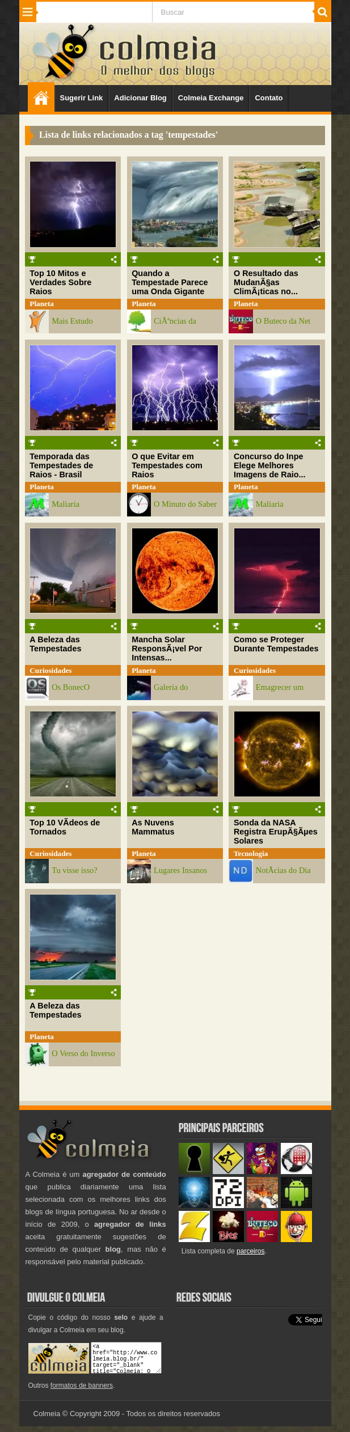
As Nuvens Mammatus (153, 827)
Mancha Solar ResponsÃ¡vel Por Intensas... (167, 648)
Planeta (41, 303)
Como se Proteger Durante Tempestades (276, 644)
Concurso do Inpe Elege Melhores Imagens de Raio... (270, 465)
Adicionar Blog (140, 98)
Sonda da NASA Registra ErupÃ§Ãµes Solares (276, 831)
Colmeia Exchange (211, 98)
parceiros (250, 1251)
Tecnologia (251, 853)
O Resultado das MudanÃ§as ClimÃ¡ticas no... (266, 282)
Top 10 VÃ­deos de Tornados (64, 827)
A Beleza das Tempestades (55, 644)
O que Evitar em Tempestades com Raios (167, 465)
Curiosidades (50, 670)
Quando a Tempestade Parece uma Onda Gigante (170, 282)
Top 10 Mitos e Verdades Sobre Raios (60, 282)
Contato (268, 98)
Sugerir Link (81, 98)
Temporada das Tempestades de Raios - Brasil (61, 465)
